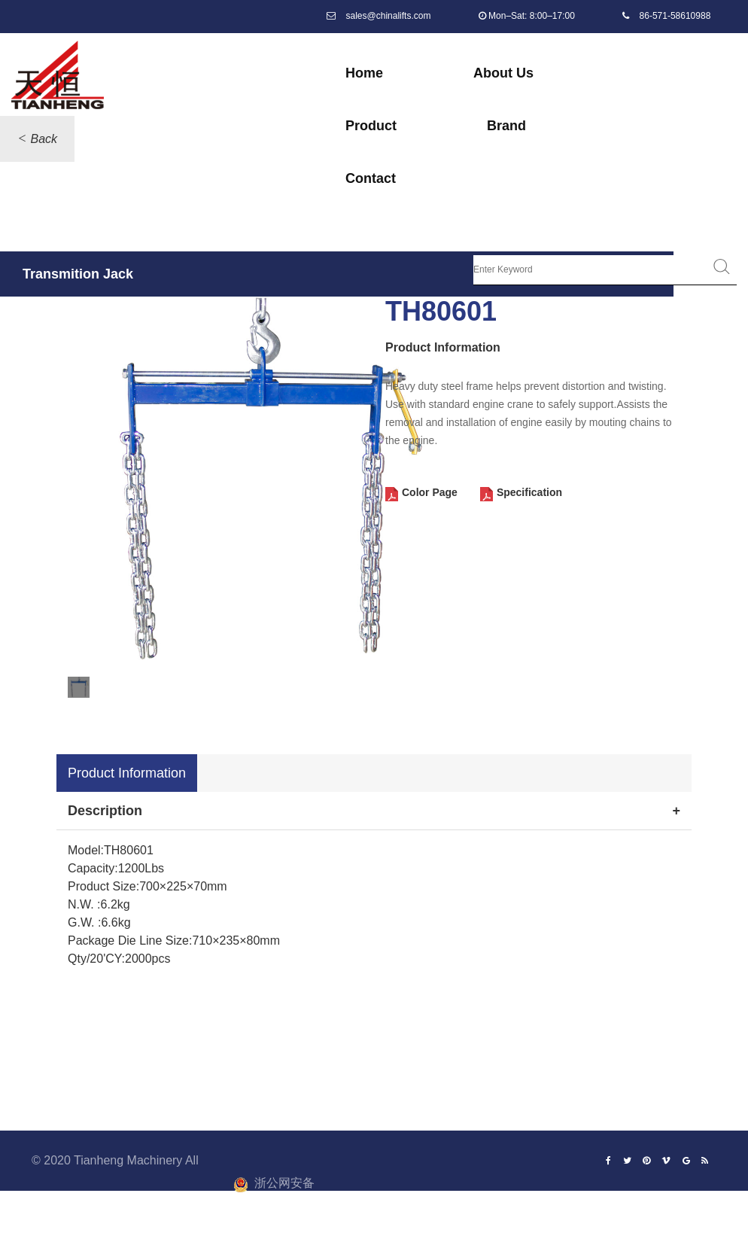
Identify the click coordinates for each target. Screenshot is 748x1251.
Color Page (430, 492)
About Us (503, 73)
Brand (506, 125)
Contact (370, 178)
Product (371, 125)
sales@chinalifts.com (388, 16)
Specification (529, 492)
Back (43, 138)
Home (364, 73)
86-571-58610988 (675, 16)
